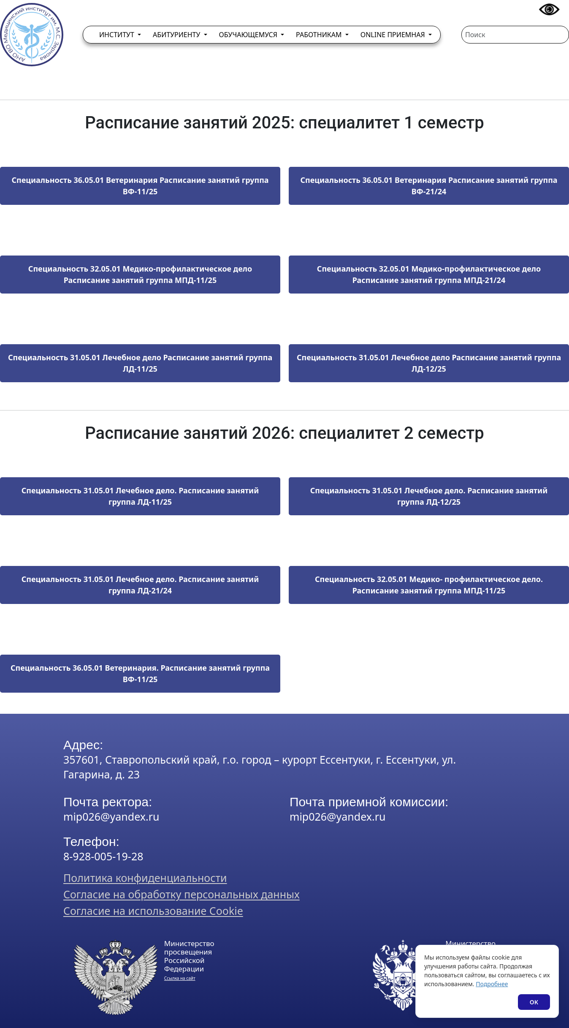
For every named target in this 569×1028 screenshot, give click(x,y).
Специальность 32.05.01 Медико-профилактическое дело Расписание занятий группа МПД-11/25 (140, 274)
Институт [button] (117, 34)
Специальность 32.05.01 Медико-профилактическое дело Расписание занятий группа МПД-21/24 (429, 274)
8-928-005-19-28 (103, 856)
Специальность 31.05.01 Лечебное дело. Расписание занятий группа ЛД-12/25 (429, 496)
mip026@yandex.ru (111, 816)
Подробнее (492, 984)
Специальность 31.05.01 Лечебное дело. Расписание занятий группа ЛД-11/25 (140, 496)
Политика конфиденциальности (145, 877)
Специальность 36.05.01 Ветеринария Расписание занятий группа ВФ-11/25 (139, 185)
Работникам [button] (320, 34)
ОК (534, 1002)
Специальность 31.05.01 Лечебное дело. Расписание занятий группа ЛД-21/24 (140, 585)
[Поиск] (515, 35)
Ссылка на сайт (179, 978)
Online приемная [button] (393, 34)
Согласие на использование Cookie (153, 910)
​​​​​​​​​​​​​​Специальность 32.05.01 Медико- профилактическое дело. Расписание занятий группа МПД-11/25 (429, 585)
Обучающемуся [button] (249, 34)
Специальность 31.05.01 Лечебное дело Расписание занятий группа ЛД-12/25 (429, 363)
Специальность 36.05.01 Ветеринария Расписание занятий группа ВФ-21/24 (428, 185)
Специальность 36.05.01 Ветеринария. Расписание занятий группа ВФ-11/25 (140, 673)
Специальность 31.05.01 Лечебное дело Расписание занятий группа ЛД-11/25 (140, 363)
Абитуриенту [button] (177, 34)
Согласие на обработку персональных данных (181, 894)
